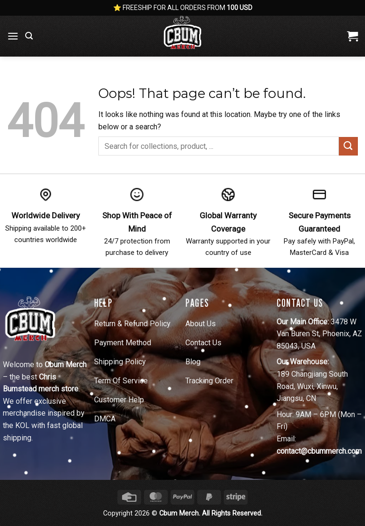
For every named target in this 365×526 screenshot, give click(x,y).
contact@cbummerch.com (319, 451)
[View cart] (352, 36)
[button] (13, 36)
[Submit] (348, 146)
